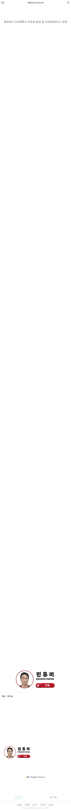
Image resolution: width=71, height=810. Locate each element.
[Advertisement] (35, 652)
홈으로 (20, 805)
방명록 (27, 805)
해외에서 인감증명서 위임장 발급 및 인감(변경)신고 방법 (35, 21)
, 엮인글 (9, 696)
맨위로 (51, 805)
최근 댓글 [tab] (53, 797)
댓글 (4, 696)
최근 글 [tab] (17, 797)
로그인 (35, 805)
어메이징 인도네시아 (35, 2)
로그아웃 (43, 805)
